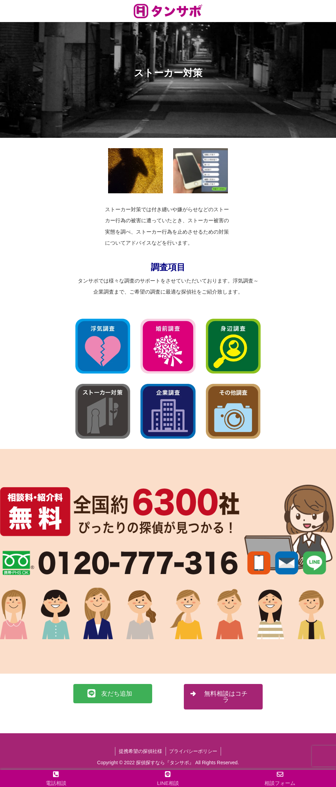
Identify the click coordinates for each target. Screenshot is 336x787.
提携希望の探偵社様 (140, 751)
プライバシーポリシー (193, 751)
